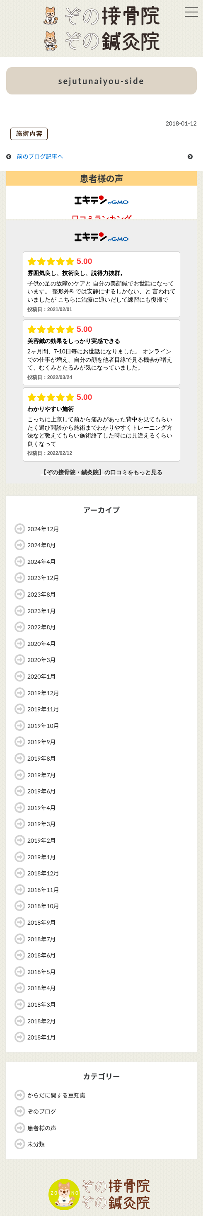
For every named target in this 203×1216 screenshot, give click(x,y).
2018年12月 (43, 873)
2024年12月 (43, 528)
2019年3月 (41, 823)
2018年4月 (41, 987)
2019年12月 (43, 692)
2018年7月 (41, 939)
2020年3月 (41, 659)
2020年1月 (41, 676)
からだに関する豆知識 (56, 1095)
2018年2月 (41, 1021)
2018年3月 (41, 1004)
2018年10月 (43, 905)
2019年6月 (41, 791)
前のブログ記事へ (40, 156)
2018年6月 (41, 955)
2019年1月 (41, 857)
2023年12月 (43, 577)
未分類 (36, 1144)
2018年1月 (41, 1037)
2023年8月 (41, 594)
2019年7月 (41, 774)
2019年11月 (43, 709)
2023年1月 (41, 610)
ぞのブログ (41, 1111)
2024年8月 (41, 545)
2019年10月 (43, 725)
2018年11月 (43, 889)
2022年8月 (41, 627)
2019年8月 (41, 758)
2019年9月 (41, 741)
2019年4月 (41, 807)
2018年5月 (41, 971)
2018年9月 (41, 922)
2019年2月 (41, 840)
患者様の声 (41, 1127)
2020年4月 (41, 643)
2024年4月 (41, 561)
